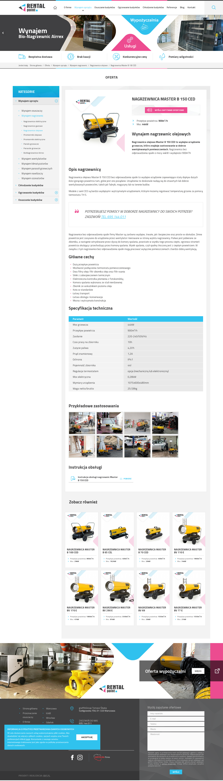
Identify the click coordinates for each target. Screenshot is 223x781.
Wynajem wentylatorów (34, 159)
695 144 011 (85, 724)
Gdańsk (49, 723)
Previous (3, 34)
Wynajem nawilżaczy (32, 174)
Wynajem (28, 102)
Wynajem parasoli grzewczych (37, 169)
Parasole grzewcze (32, 149)
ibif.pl (46, 776)
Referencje (174, 7)
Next (220, 34)
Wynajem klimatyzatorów (35, 164)
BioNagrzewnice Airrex (34, 153)
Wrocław (50, 718)
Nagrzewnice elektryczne (35, 122)
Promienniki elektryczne (34, 140)
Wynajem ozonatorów (33, 179)
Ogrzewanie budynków (131, 7)
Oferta (47, 66)
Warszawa (51, 709)
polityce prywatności (169, 764)
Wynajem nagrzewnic (78, 66)
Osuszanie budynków (107, 7)
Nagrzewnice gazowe (33, 126)
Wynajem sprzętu (85, 7)
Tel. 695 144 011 (113, 217)
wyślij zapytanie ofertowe (169, 110)
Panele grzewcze (31, 144)
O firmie (70, 7)
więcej (198, 671)
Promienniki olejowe (33, 135)
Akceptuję (87, 737)
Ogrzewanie (31, 193)
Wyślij (176, 772)
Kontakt (194, 7)
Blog (184, 7)
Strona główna (36, 66)
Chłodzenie (30, 186)
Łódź (48, 714)
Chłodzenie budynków (155, 7)
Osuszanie (30, 200)
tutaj (28, 739)
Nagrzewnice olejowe (99, 66)
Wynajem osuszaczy (32, 111)
